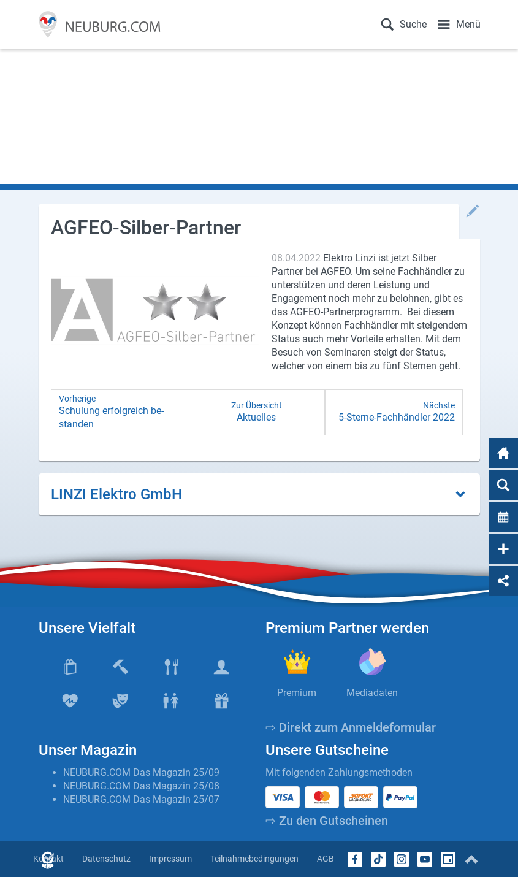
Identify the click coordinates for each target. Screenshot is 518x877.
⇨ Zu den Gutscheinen (326, 820)
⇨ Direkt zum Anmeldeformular (350, 727)
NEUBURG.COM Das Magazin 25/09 (141, 772)
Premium (296, 693)
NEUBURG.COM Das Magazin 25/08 (141, 786)
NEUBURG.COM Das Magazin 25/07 (141, 799)
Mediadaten (372, 693)
